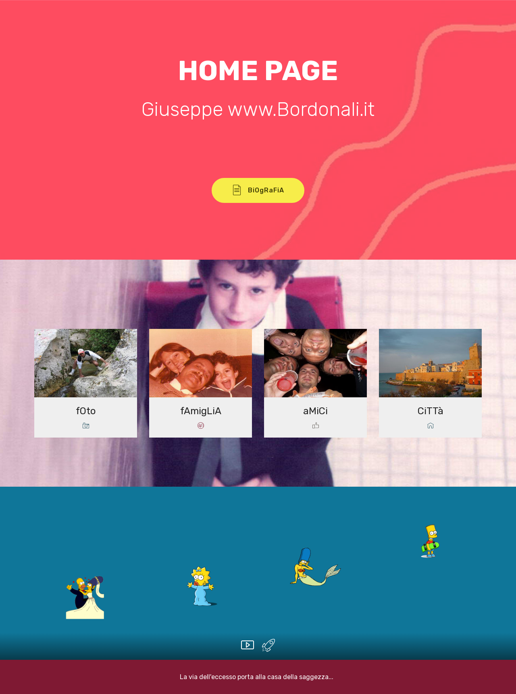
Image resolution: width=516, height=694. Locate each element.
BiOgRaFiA (258, 190)
